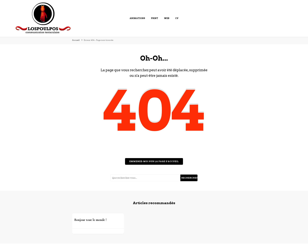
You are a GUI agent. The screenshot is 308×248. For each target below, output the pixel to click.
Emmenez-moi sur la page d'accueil (154, 161)
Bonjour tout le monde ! (90, 220)
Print (154, 18)
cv (176, 18)
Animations (137, 18)
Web (166, 18)
